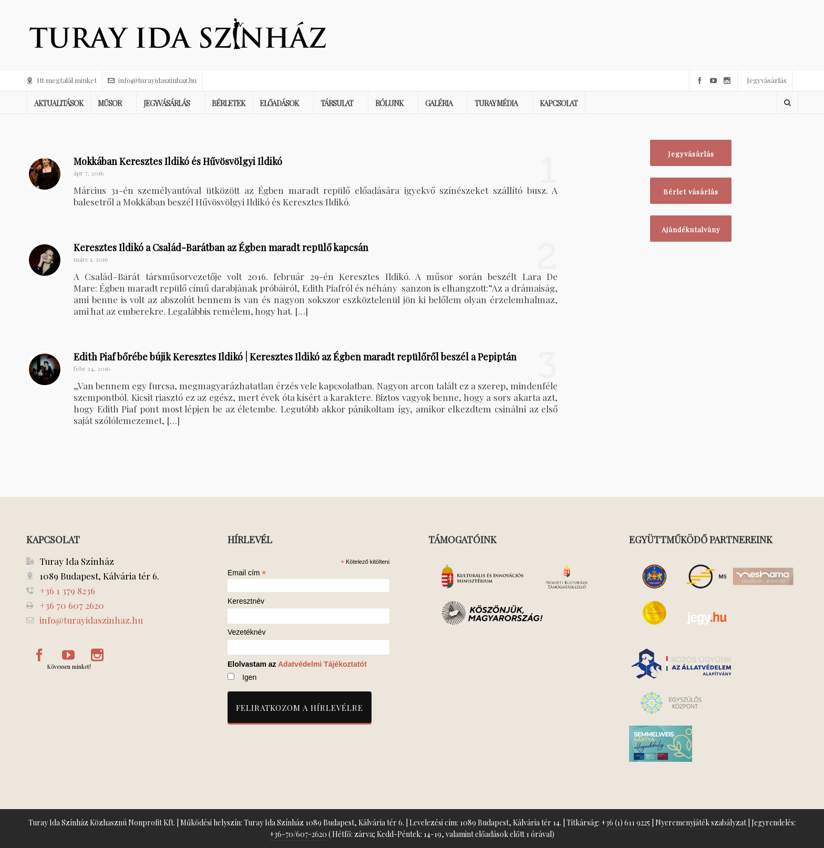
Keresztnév (246, 601)
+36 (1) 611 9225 (625, 823)
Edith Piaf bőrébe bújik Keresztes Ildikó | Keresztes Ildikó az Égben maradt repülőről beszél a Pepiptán (295, 356)
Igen (249, 677)
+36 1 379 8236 (67, 590)
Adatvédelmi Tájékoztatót (322, 664)
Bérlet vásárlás (690, 191)
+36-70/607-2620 (298, 834)
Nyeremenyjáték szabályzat (700, 823)
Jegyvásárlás (767, 80)
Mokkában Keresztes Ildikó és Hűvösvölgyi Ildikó (178, 161)
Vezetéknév (246, 632)
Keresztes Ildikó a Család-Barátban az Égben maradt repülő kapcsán (221, 247)
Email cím (247, 572)
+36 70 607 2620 (71, 605)
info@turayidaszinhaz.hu (152, 80)
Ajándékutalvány (691, 229)
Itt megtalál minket (61, 80)
